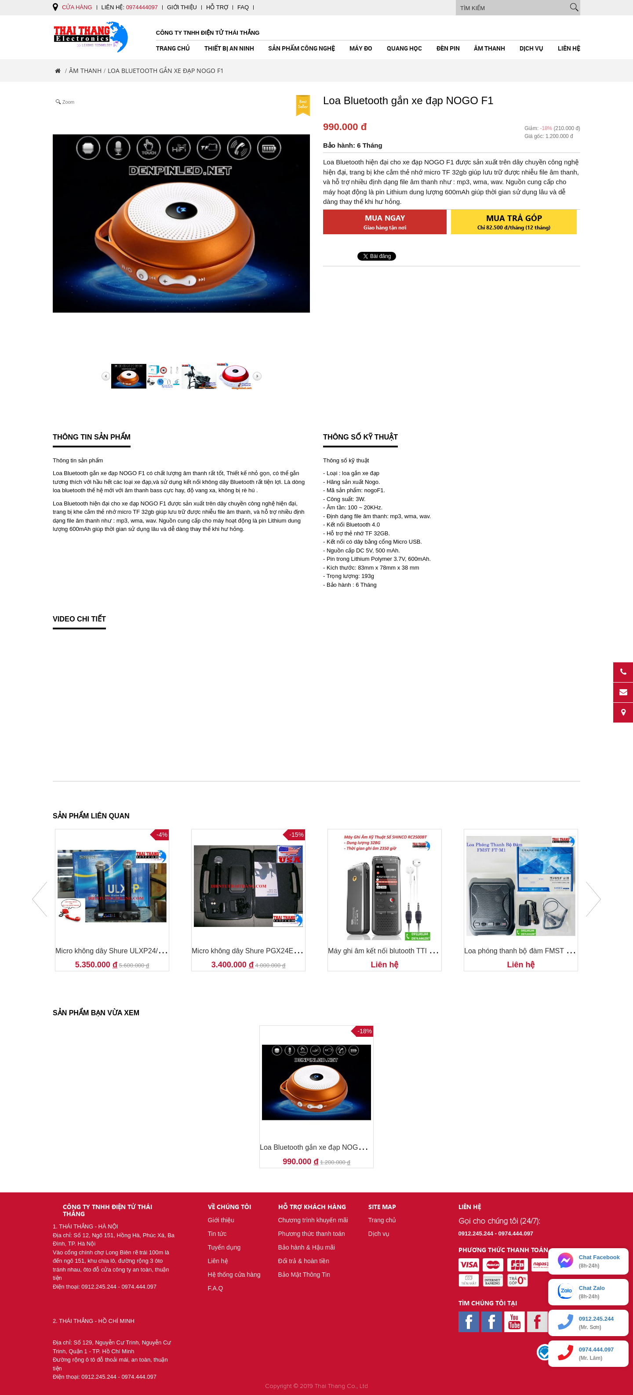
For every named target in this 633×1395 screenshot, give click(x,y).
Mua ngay (385, 222)
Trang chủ (173, 48)
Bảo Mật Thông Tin (304, 1274)
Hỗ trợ (217, 7)
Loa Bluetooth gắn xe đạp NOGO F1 (317, 1147)
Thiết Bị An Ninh (229, 48)
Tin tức (217, 1233)
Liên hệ (569, 48)
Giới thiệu (182, 7)
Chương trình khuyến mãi (313, 1220)
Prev (39, 899)
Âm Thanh (489, 48)
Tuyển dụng (224, 1247)
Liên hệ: (130, 7)
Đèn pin (448, 48)
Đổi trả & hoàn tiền (304, 1260)
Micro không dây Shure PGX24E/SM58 (252, 951)
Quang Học (404, 48)
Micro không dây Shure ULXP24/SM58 (115, 951)
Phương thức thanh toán (311, 1233)
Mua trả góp (513, 221)
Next (593, 899)
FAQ (243, 7)
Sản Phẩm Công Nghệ (301, 48)
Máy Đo (360, 48)
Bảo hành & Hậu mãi (306, 1247)
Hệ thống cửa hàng (234, 1274)
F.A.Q (215, 1288)
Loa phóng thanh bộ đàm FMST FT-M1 (525, 951)
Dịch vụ (531, 48)
